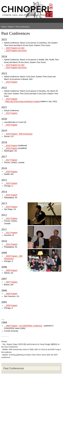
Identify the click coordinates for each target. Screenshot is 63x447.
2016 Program (11, 172)
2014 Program (11, 195)
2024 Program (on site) (15, 65)
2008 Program (11, 270)
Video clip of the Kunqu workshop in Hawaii (22, 101)
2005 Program (11, 305)
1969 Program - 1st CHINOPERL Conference (24, 326)
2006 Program (11, 294)
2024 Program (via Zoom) (16, 67)
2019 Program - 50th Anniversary (19, 134)
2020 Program (11, 125)
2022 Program (11, 99)
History (11, 27)
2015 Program (11, 183)
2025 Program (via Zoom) (16, 50)
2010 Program (11, 244)
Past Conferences (22, 27)
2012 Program (11, 218)
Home (3, 27)
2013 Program (11, 207)
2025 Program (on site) (15, 48)
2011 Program (11, 233)
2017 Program (11, 160)
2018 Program (11, 145)
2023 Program (11, 82)
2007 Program (11, 282)
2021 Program (11, 113)
